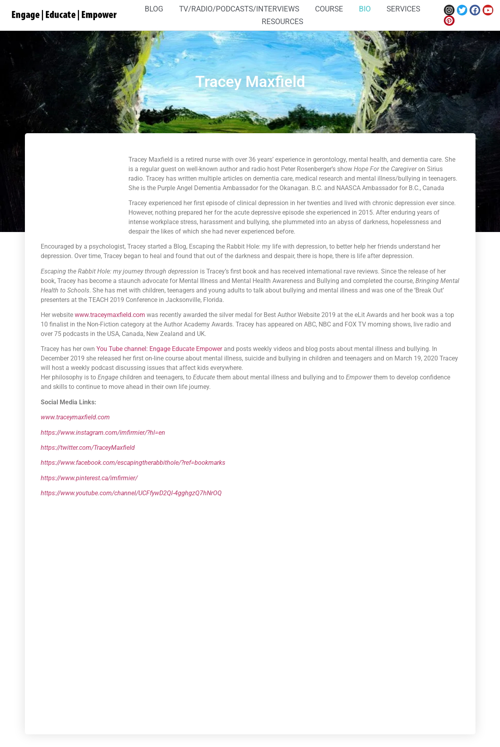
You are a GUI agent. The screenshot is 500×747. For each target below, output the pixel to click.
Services (403, 8)
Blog (154, 8)
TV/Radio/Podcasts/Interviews (239, 8)
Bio (365, 8)
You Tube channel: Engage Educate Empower (159, 349)
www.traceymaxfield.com (110, 315)
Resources (282, 21)
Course (329, 8)
